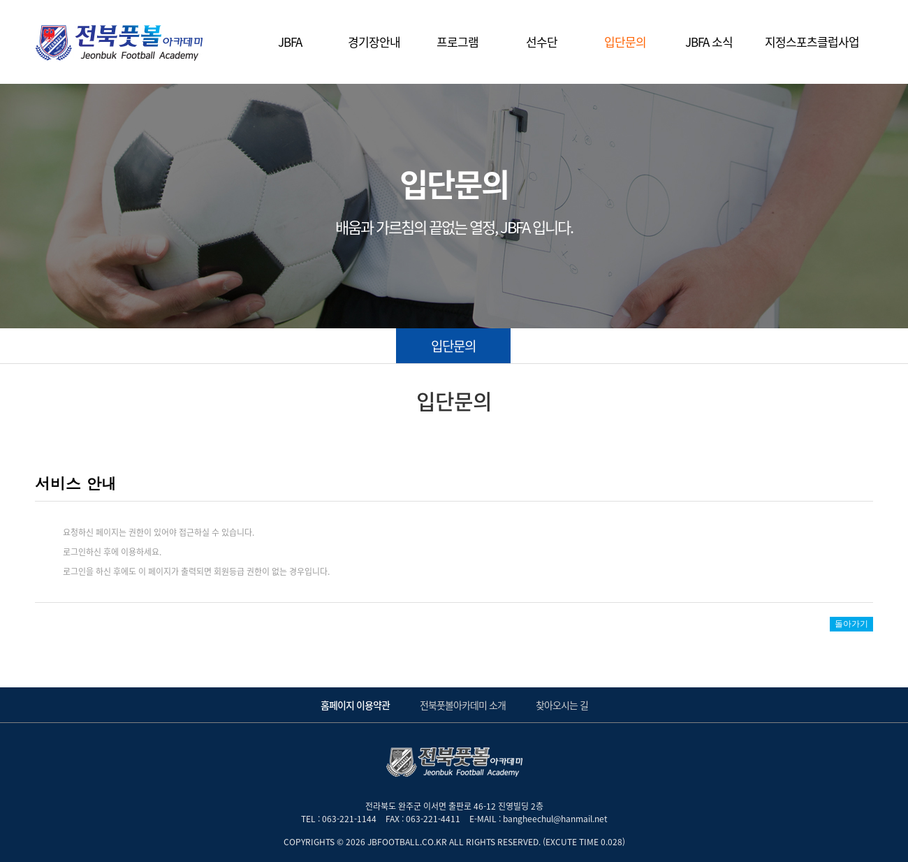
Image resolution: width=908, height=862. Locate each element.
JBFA (290, 41)
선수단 (541, 41)
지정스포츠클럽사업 (812, 41)
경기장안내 (374, 41)
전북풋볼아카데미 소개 (463, 705)
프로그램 (457, 41)
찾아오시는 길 (562, 705)
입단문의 (625, 41)
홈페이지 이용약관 (355, 705)
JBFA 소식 (709, 41)
